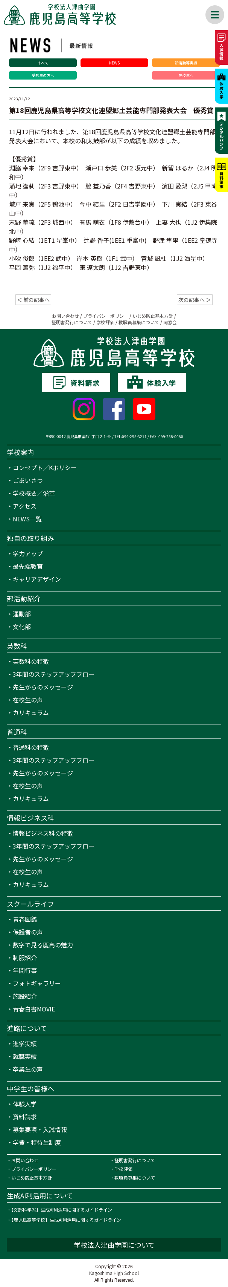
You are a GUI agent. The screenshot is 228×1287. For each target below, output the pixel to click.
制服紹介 (25, 957)
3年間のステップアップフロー (53, 674)
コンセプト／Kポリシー (45, 467)
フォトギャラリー (37, 983)
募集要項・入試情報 (40, 1129)
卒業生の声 (28, 1069)
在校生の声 (28, 699)
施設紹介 (25, 995)
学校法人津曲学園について (114, 1245)
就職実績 (25, 1056)
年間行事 (25, 970)
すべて (43, 63)
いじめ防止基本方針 (152, 316)
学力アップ (28, 553)
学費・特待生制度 (37, 1142)
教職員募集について (139, 322)
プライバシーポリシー (105, 316)
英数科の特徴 (31, 661)
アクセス (24, 505)
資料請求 (25, 1116)
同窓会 (170, 322)
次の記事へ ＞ (194, 299)
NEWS (114, 63)
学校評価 (105, 322)
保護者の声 (28, 931)
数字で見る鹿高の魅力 (43, 944)
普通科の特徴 (31, 747)
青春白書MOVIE (34, 1008)
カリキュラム (31, 712)
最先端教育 (28, 566)
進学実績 (25, 1043)
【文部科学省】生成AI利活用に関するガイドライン (61, 1209)
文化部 (22, 626)
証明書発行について (72, 322)
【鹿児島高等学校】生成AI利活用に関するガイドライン (66, 1220)
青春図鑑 (25, 919)
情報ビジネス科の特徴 (43, 833)
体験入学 (25, 1103)
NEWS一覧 (27, 518)
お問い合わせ (65, 316)
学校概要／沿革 (34, 493)
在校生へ (185, 75)
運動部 (22, 613)
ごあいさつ (28, 480)
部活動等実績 (186, 63)
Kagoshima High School (114, 1273)
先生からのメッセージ (43, 686)
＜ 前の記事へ (33, 299)
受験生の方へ (43, 75)
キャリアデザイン (37, 579)
